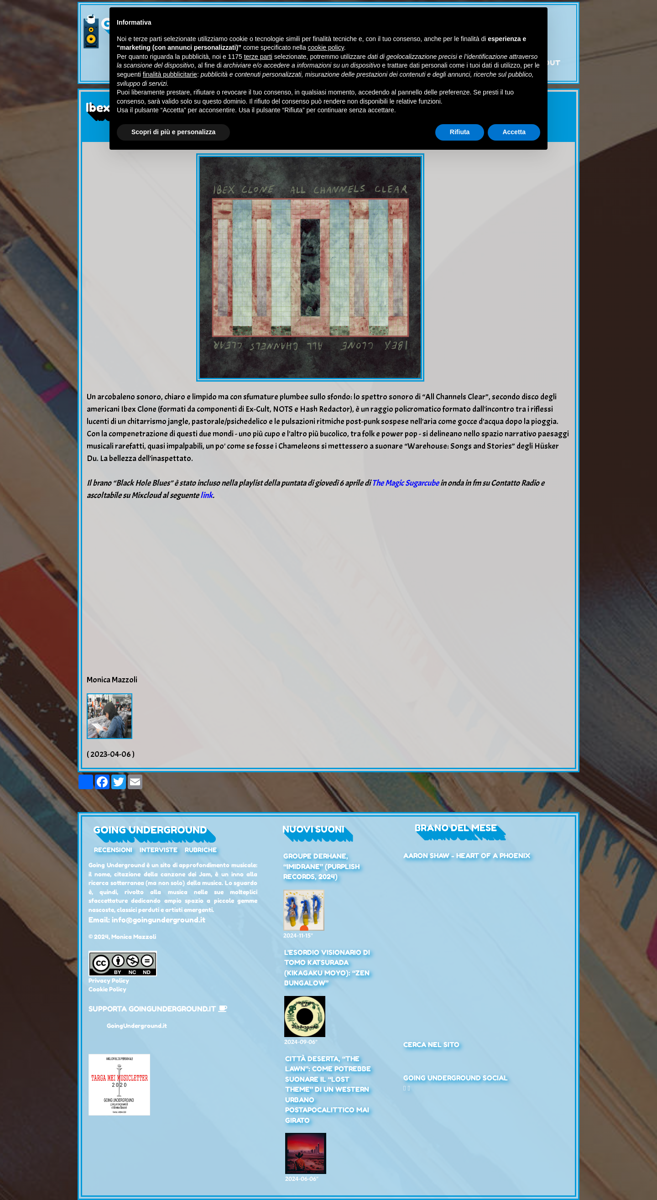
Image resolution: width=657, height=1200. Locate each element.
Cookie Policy (107, 989)
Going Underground (150, 830)
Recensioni (113, 850)
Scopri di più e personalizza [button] (173, 132)
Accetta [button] (514, 132)
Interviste (158, 850)
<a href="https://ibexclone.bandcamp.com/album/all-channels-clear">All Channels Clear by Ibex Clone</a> (328, 576)
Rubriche (201, 850)
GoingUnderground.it (137, 1025)
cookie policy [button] (326, 47)
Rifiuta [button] (460, 132)
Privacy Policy (109, 980)
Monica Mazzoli (133, 936)
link (206, 495)
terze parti (258, 56)
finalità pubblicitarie (170, 74)
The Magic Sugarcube (405, 483)
